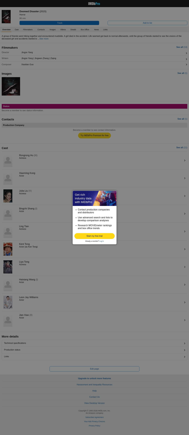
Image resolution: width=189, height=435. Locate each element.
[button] (95, 236)
